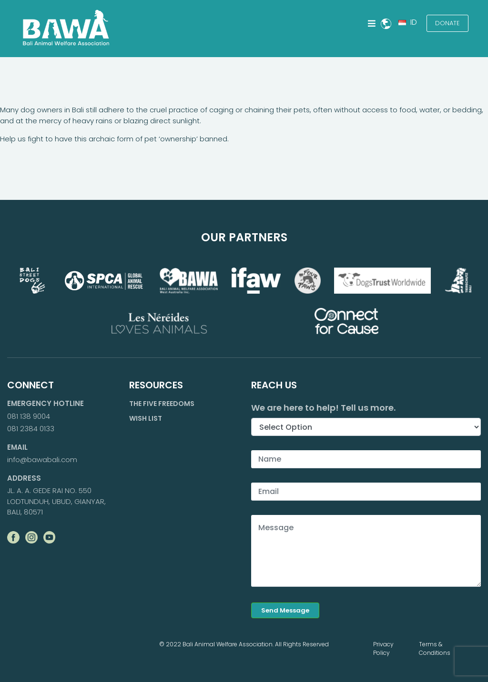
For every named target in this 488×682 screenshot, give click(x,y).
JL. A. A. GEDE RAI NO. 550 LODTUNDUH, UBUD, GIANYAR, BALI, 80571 (56, 501)
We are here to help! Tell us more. (323, 408)
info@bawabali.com (42, 460)
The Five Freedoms (161, 403)
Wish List (145, 418)
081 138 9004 (28, 416)
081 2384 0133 (30, 429)
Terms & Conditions (434, 648)
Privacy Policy (383, 648)
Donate (447, 23)
